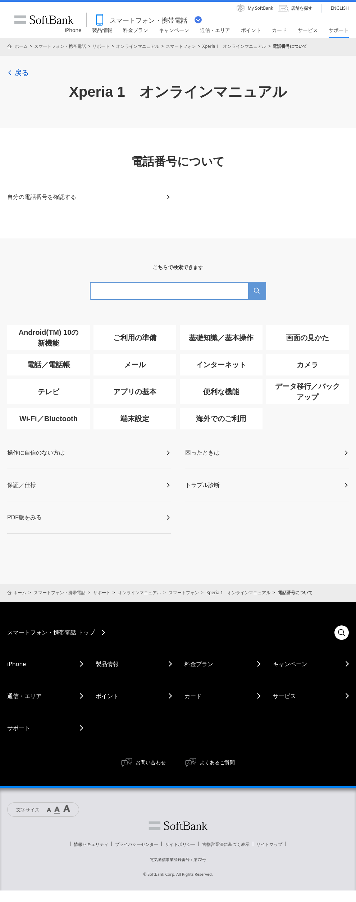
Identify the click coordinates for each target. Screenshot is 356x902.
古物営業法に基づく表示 (226, 844)
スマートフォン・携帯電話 (60, 46)
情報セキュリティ (91, 844)
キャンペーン (290, 664)
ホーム (21, 46)
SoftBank (44, 19)
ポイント (107, 696)
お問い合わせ (151, 762)
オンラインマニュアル (137, 46)
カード (193, 696)
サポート (101, 46)
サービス (284, 696)
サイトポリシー (180, 844)
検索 (341, 632)
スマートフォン (181, 46)
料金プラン (198, 664)
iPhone (16, 664)
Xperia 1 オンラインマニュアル (234, 46)
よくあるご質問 (217, 762)
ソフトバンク (178, 826)
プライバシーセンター (136, 844)
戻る (18, 73)
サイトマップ (269, 844)
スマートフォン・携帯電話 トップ (51, 632)
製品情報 (107, 664)
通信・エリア (24, 696)
